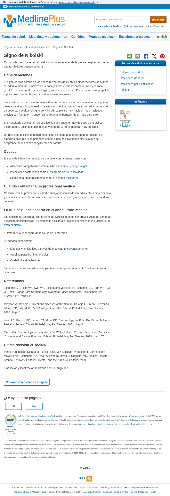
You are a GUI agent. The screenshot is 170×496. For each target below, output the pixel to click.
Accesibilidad (72, 487)
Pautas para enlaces (89, 487)
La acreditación (138, 416)
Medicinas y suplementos (48, 36)
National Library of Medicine (27, 492)
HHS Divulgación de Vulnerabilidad (141, 487)
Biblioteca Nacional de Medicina (26, 6)
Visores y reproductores (111, 487)
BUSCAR (158, 19)
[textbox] (122, 19)
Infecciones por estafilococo (136, 84)
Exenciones (17, 487)
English (162, 36)
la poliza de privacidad (132, 424)
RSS (85, 479)
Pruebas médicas (102, 36)
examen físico (12, 225)
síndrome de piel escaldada (66, 172)
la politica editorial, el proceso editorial (104, 424)
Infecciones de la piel (132, 78)
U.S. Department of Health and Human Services (105, 492)
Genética (78, 36)
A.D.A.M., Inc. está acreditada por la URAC (36, 416)
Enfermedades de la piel (134, 72)
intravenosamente (76, 248)
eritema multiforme (67, 177)
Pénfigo (124, 89)
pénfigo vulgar (78, 166)
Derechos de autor (33, 487)
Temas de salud (13, 36)
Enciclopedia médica (134, 36)
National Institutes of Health (143, 492)
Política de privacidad (54, 487)
